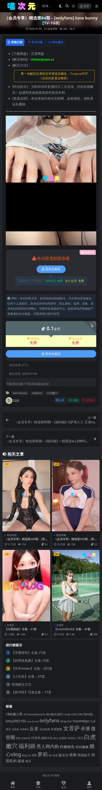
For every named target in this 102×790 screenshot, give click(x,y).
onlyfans (37, 393)
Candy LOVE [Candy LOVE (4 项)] (70, 714)
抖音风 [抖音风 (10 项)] (35, 738)
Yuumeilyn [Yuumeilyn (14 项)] (81, 721)
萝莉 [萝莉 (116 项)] (43, 754)
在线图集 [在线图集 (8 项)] (56, 729)
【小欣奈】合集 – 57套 (28, 676)
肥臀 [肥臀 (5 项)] (34, 755)
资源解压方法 (21, 684)
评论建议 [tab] (55, 42)
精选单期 (52, 28)
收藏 (73, 400)
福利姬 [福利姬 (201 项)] (27, 746)
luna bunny (20, 393)
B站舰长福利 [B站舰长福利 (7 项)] (54, 714)
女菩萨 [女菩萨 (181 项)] (71, 728)
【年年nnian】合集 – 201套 (31, 668)
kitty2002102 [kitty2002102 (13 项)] (16, 721)
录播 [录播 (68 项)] (85, 728)
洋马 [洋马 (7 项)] (80, 738)
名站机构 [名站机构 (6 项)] (44, 729)
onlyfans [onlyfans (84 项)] (49, 720)
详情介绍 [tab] (15, 42)
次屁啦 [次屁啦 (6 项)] (63, 738)
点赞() (88, 400)
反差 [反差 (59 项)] (34, 728)
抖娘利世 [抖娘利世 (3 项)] (25, 738)
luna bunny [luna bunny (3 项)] (33, 721)
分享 (60, 400)
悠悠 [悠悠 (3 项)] (18, 738)
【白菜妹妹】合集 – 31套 (21, 629)
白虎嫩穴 (52, 393)
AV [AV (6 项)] (25, 714)
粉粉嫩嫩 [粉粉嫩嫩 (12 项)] (82, 747)
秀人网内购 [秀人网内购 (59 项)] (48, 746)
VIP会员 (33, 338)
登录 (84, 6)
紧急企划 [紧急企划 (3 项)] (26, 755)
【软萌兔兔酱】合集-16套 (30, 660)
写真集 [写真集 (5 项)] (15, 729)
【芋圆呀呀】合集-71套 (28, 652)
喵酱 (12, 400)
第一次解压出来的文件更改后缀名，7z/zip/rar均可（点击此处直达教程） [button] (54, 76)
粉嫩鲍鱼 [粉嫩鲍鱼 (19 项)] (67, 746)
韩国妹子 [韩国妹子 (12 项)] (84, 755)
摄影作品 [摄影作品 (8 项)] (47, 738)
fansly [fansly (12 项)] (88, 714)
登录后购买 (51, 269)
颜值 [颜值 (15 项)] (21, 760)
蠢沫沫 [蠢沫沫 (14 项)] (63, 755)
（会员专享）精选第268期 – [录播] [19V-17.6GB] (25, 540)
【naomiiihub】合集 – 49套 (72, 629)
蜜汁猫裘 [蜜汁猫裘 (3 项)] (53, 755)
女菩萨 (10, 625)
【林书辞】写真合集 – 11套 (31, 692)
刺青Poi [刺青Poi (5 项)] (24, 729)
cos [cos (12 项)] (80, 714)
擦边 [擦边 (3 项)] (56, 738)
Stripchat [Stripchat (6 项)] (66, 721)
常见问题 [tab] (35, 42)
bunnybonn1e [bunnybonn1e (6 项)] (36, 714)
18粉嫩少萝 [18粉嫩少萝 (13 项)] (14, 714)
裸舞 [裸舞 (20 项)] (73, 754)
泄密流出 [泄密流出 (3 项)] (72, 738)
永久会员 (75, 338)
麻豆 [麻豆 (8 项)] (28, 761)
